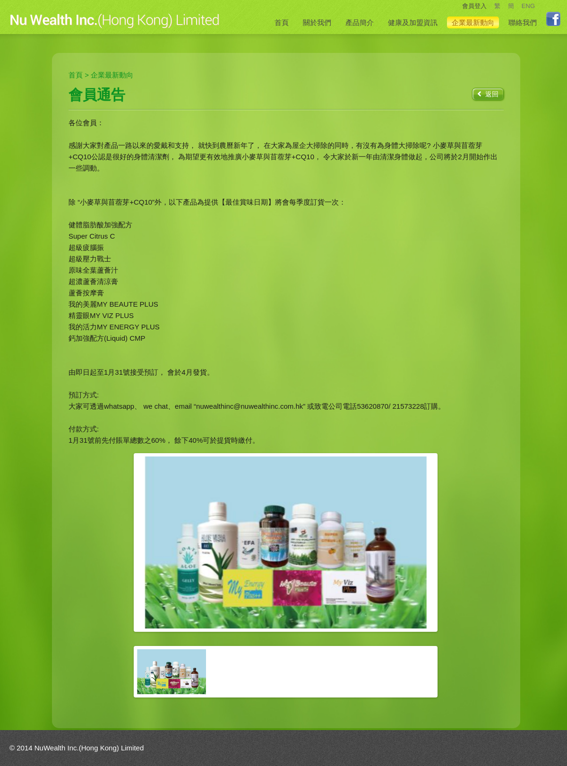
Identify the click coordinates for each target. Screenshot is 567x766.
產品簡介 (359, 22)
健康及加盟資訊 (413, 22)
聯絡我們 (522, 22)
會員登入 (474, 5)
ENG (528, 5)
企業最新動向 (473, 22)
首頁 (282, 22)
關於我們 (317, 22)
